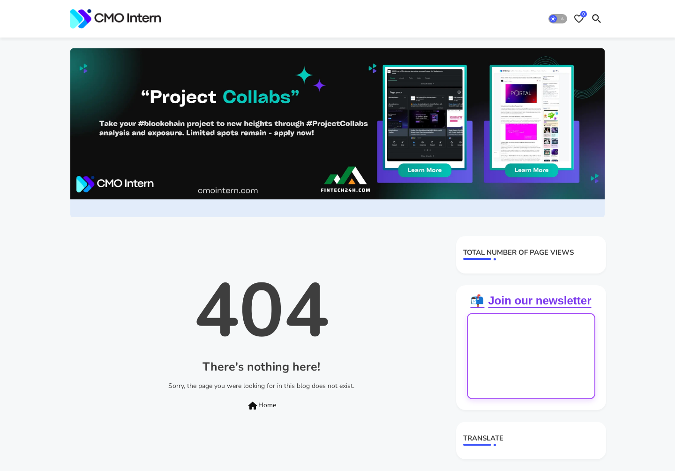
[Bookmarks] (579, 19)
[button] (557, 18)
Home (261, 405)
